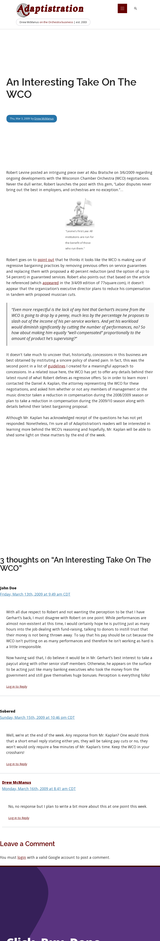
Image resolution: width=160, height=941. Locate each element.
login (22, 857)
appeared (50, 282)
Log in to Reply (16, 686)
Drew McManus (44, 118)
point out (46, 259)
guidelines (56, 365)
